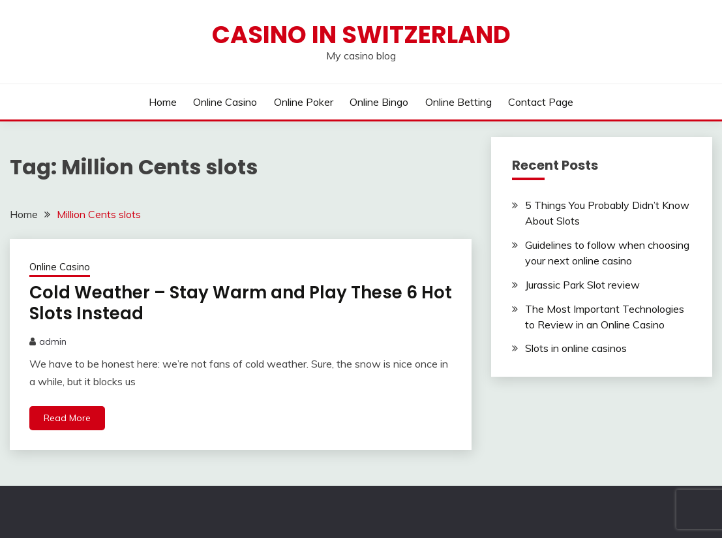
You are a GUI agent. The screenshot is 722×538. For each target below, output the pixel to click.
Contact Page (540, 101)
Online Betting (458, 101)
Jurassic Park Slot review (582, 284)
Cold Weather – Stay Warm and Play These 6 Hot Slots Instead (240, 303)
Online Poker (303, 101)
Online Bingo (379, 101)
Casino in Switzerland (361, 35)
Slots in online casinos (576, 348)
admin (53, 341)
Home (163, 101)
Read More (67, 418)
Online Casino (225, 101)
